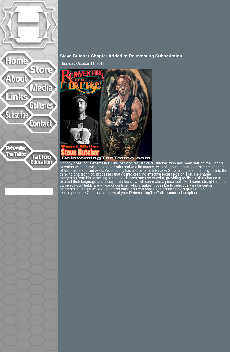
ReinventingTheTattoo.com (152, 193)
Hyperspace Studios (29, 25)
